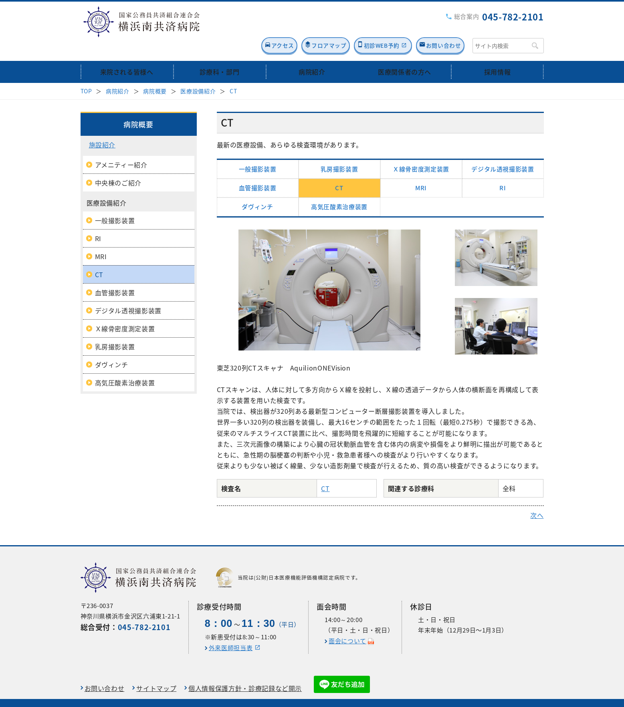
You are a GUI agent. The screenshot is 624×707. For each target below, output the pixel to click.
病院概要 (155, 72)
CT (233, 72)
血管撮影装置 (258, 169)
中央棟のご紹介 (118, 164)
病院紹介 (312, 53)
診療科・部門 (219, 53)
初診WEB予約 (362, 27)
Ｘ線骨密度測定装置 (421, 150)
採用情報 (498, 53)
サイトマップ (156, 669)
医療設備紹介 (198, 72)
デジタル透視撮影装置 (502, 150)
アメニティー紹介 (121, 146)
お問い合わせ (440, 27)
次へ (536, 497)
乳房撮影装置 (339, 150)
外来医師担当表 (230, 629)
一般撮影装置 (258, 150)
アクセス (238, 27)
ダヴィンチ (257, 187)
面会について (347, 622)
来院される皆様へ (127, 53)
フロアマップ (297, 27)
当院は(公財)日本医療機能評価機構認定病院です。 (288, 559)
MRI (421, 169)
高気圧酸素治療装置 (339, 187)
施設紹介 (102, 126)
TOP (86, 72)
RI (502, 169)
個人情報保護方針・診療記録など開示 (245, 669)
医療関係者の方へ (404, 53)
